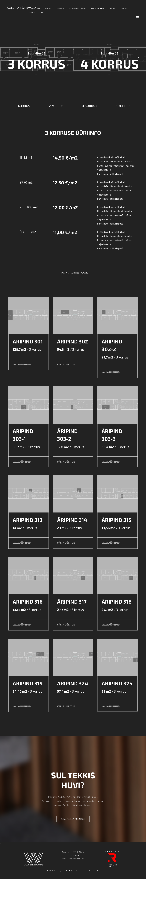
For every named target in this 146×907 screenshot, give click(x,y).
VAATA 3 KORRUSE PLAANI (74, 272)
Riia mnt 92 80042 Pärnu (73, 880)
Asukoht (48, 10)
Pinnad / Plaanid (97, 10)
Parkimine (61, 10)
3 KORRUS (89, 106)
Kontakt (33, 14)
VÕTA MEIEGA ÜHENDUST (73, 847)
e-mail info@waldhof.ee (73, 887)
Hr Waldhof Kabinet (77, 10)
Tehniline (123, 10)
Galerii (112, 10)
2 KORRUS (56, 106)
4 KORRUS (123, 106)
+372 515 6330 (73, 883)
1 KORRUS (23, 106)
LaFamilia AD (93, 899)
